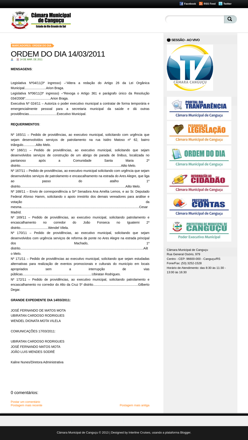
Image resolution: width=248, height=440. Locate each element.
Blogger (185, 432)
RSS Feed (209, 3)
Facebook (190, 3)
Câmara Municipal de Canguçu (77, 432)
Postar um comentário (25, 402)
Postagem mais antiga (135, 405)
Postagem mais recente (27, 405)
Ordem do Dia (41, 45)
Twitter (227, 3)
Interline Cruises (139, 432)
